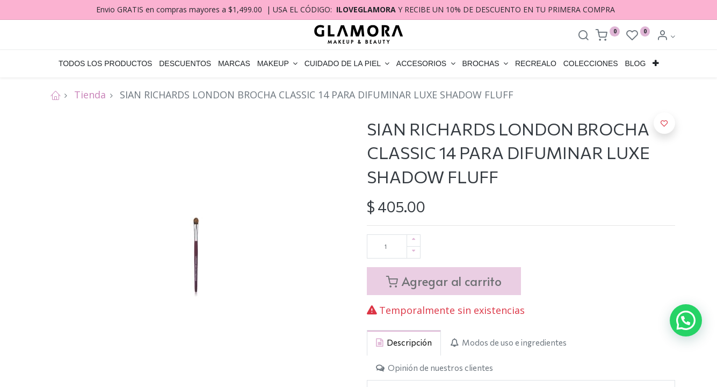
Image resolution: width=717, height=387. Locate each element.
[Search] (583, 36)
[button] (655, 64)
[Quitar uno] (413, 252)
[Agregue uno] (413, 240)
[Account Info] (665, 36)
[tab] (404, 342)
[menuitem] (105, 64)
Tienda (90, 94)
